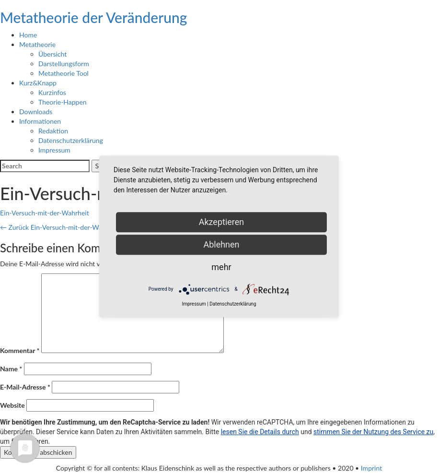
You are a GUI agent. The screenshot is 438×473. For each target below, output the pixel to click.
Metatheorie (37, 44)
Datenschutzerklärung (70, 140)
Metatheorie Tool (63, 73)
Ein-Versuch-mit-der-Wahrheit (44, 213)
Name (11, 369)
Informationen (40, 121)
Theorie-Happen (62, 102)
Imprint (371, 468)
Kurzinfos (52, 92)
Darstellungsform (63, 63)
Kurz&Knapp (38, 83)
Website (12, 405)
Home (28, 35)
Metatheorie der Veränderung (93, 17)
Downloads (35, 111)
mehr (221, 267)
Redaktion (53, 131)
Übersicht (52, 54)
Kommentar (19, 350)
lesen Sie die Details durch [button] (260, 432)
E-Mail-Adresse (25, 387)
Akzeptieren (221, 222)
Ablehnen (221, 244)
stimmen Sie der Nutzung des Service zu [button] (373, 432)
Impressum (54, 150)
